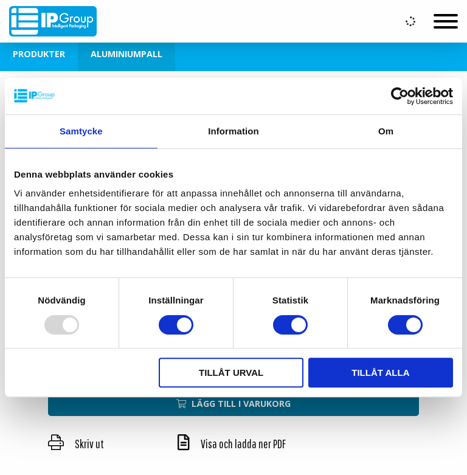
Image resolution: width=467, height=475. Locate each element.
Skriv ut (76, 444)
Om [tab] (385, 131)
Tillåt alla (380, 372)
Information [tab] (233, 131)
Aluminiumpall (126, 54)
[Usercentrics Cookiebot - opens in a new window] (400, 96)
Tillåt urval (231, 372)
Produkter (39, 54)
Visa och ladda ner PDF (232, 444)
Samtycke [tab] (81, 131)
